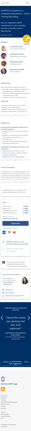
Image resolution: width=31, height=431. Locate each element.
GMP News (4, 396)
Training (3, 400)
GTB (2, 418)
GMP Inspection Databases (9, 402)
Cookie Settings (5, 416)
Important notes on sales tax (10, 218)
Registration (15, 223)
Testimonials (9, 290)
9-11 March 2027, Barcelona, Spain (17, 244)
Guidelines (4, 398)
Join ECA (3, 408)
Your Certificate (10, 293)
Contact (3, 406)
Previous (6, 361)
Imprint (3, 412)
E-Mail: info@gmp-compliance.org (8, 283)
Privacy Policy (5, 414)
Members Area (5, 404)
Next (26, 361)
